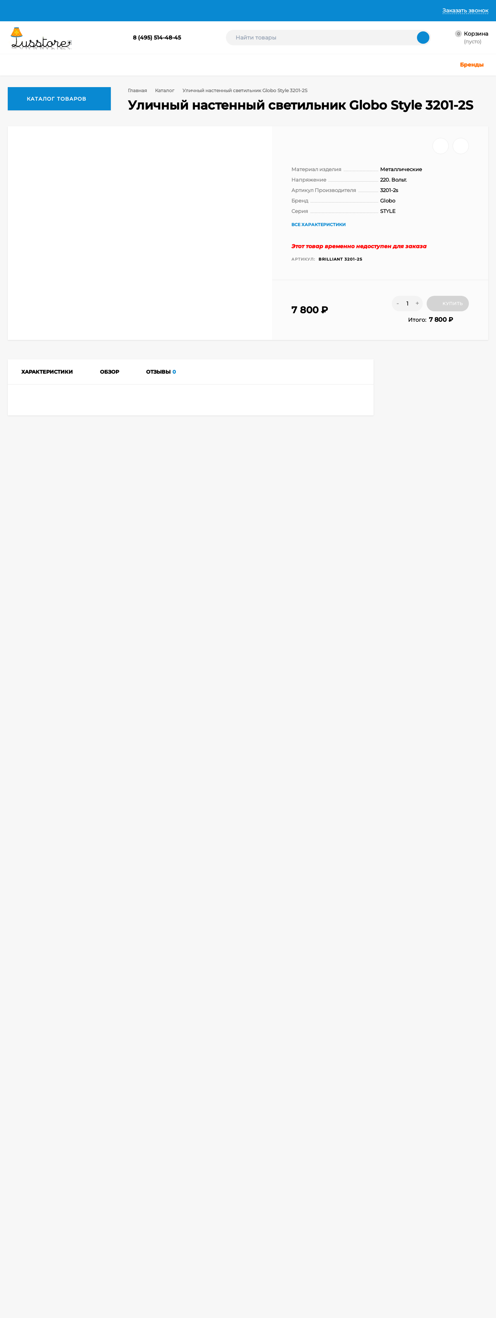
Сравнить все (152, 868)
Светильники (174, 1209)
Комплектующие (242, 1258)
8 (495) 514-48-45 (157, 37)
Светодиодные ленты (184, 1258)
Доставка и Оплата (114, 10)
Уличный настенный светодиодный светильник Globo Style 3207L (58, 999)
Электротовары (241, 1267)
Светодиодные (240, 1238)
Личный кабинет (102, 1209)
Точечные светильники (185, 1219)
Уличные (168, 1229)
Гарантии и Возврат (181, 10)
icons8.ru (419, 1202)
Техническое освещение (187, 1248)
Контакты (234, 10)
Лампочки (234, 1248)
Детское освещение (182, 1238)
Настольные (237, 1200)
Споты (230, 1209)
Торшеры (233, 1219)
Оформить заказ (102, 1219)
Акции (230, 1277)
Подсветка (235, 1229)
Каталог (166, 90)
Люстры (167, 1200)
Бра (162, 1283)
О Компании (58, 10)
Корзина (93, 1200)
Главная (18, 10)
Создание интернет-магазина (332, 1236)
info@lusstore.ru (86, 1142)
